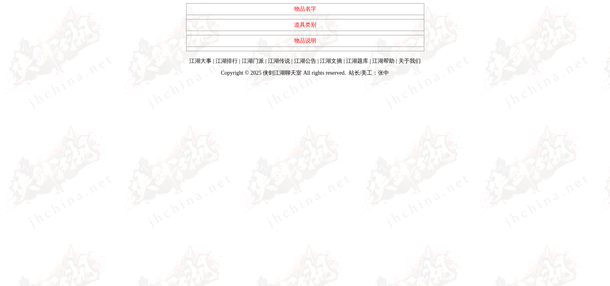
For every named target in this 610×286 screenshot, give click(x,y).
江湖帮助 (383, 61)
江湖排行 (227, 61)
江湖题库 (357, 61)
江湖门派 (253, 61)
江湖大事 (200, 61)
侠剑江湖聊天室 (282, 73)
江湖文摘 (331, 61)
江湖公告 (305, 61)
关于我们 (409, 61)
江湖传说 (279, 61)
